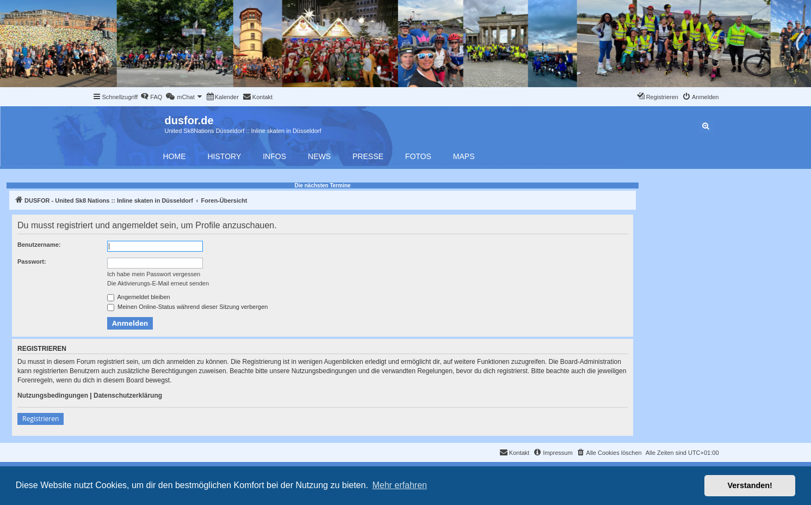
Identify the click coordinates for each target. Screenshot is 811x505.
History (225, 156)
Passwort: (31, 261)
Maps (464, 156)
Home (174, 156)
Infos (274, 156)
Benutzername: (38, 244)
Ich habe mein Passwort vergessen (153, 274)
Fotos (418, 156)
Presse (367, 156)
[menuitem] (151, 97)
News (319, 156)
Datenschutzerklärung (128, 395)
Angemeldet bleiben (138, 297)
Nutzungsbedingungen (52, 395)
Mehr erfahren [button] (399, 485)
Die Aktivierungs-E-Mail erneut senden (158, 283)
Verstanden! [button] (750, 485)
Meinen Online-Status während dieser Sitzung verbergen (187, 307)
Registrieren (40, 418)
